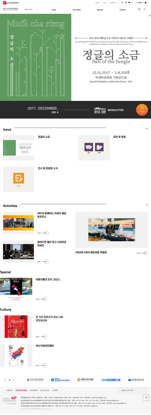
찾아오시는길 (44, 391)
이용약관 (9, 391)
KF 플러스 (140, 3)
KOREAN (113, 3)
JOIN (104, 3)
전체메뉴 (144, 9)
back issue (28, 9)
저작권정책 (33, 391)
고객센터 (55, 391)
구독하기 (142, 112)
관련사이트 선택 (133, 391)
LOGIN (97, 3)
